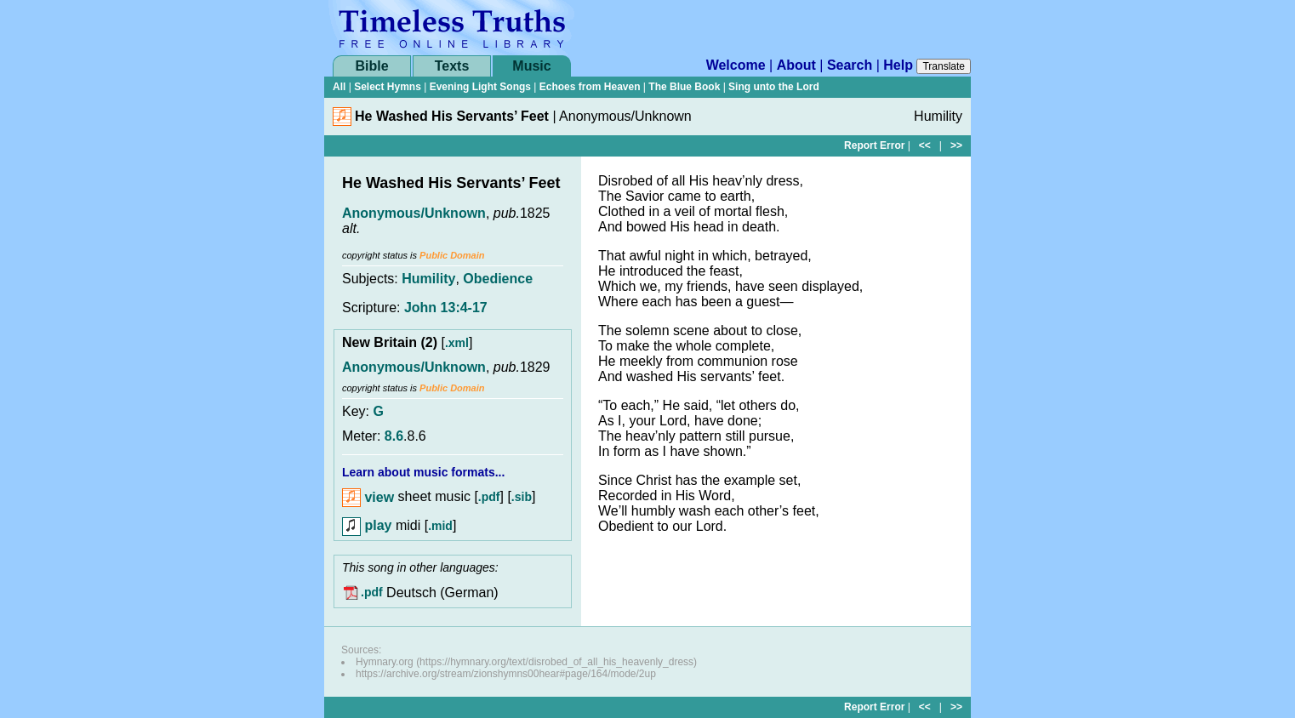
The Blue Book (684, 87)
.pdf (489, 497)
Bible (371, 66)
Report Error (874, 145)
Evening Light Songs (480, 87)
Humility (428, 278)
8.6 (394, 436)
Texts (452, 66)
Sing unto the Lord (773, 87)
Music (531, 66)
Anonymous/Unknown (414, 213)
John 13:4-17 (446, 307)
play (366, 525)
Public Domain (451, 255)
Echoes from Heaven (590, 87)
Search (849, 65)
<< (925, 145)
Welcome (736, 65)
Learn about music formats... (423, 472)
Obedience (498, 278)
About (796, 65)
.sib (521, 497)
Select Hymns (387, 87)
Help (898, 65)
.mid (440, 526)
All (339, 87)
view (368, 497)
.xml (457, 343)
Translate (943, 66)
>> (956, 145)
